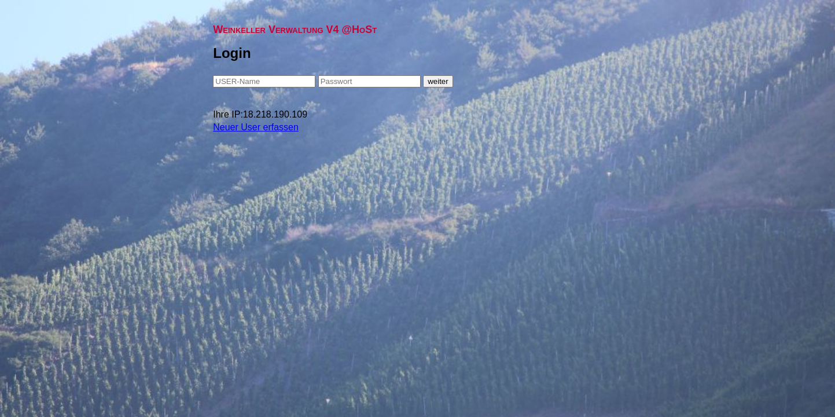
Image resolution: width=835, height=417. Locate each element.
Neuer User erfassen (256, 127)
